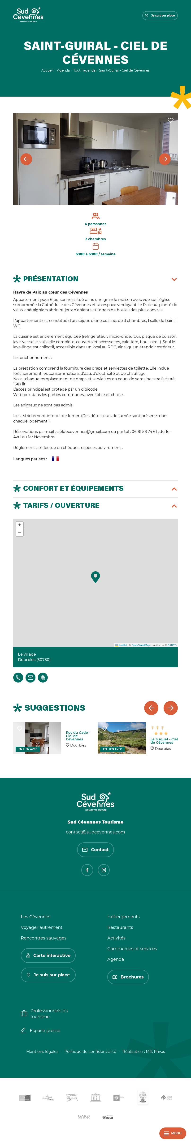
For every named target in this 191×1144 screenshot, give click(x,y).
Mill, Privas (155, 1051)
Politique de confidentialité (90, 1051)
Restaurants (120, 927)
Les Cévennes (35, 916)
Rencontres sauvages (43, 938)
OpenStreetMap (140, 645)
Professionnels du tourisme (44, 1013)
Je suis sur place (160, 15)
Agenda (115, 959)
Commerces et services (132, 948)
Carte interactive (48, 955)
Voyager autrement (41, 927)
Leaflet (121, 645)
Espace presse (40, 1031)
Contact (95, 849)
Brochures (128, 977)
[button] (95, 577)
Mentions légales (42, 1051)
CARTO (172, 645)
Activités (116, 938)
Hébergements (123, 916)
